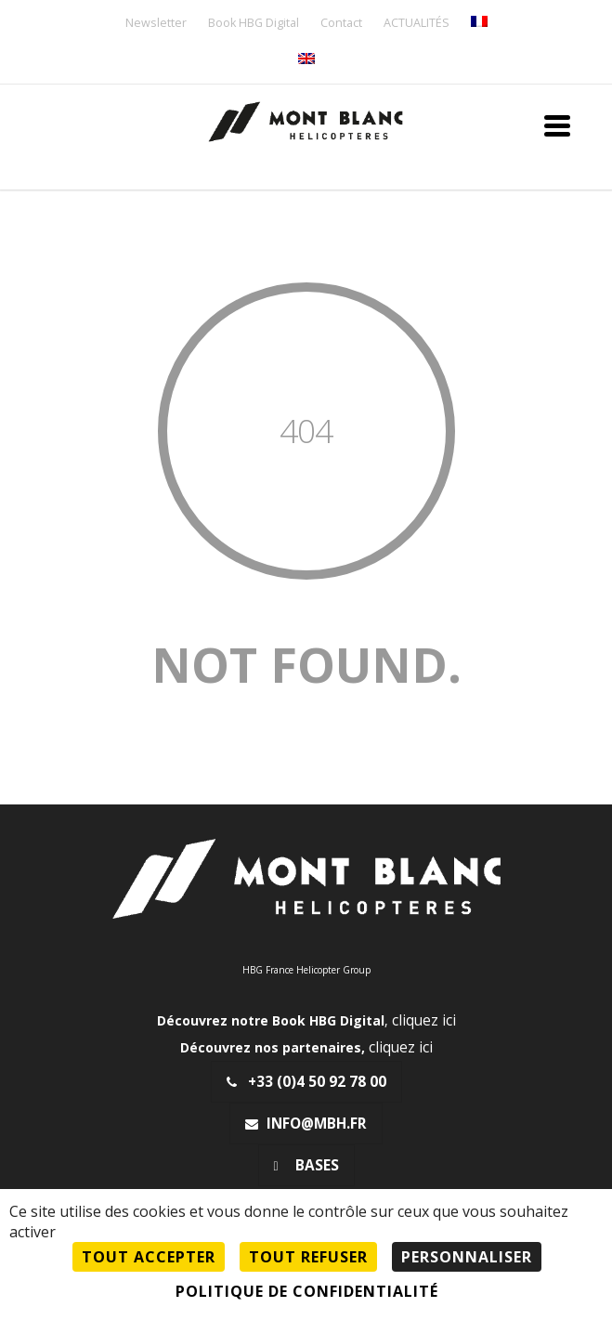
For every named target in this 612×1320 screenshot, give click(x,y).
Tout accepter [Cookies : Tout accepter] (148, 1257)
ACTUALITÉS (416, 24)
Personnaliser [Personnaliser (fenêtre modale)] (466, 1257)
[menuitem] (479, 23)
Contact (341, 24)
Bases (306, 1165)
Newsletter (156, 24)
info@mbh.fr (306, 1123)
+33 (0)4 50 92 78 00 (306, 1081)
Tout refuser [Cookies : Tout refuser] (308, 1257)
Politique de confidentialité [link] (307, 1291)
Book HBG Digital (253, 24)
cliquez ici (424, 1020)
